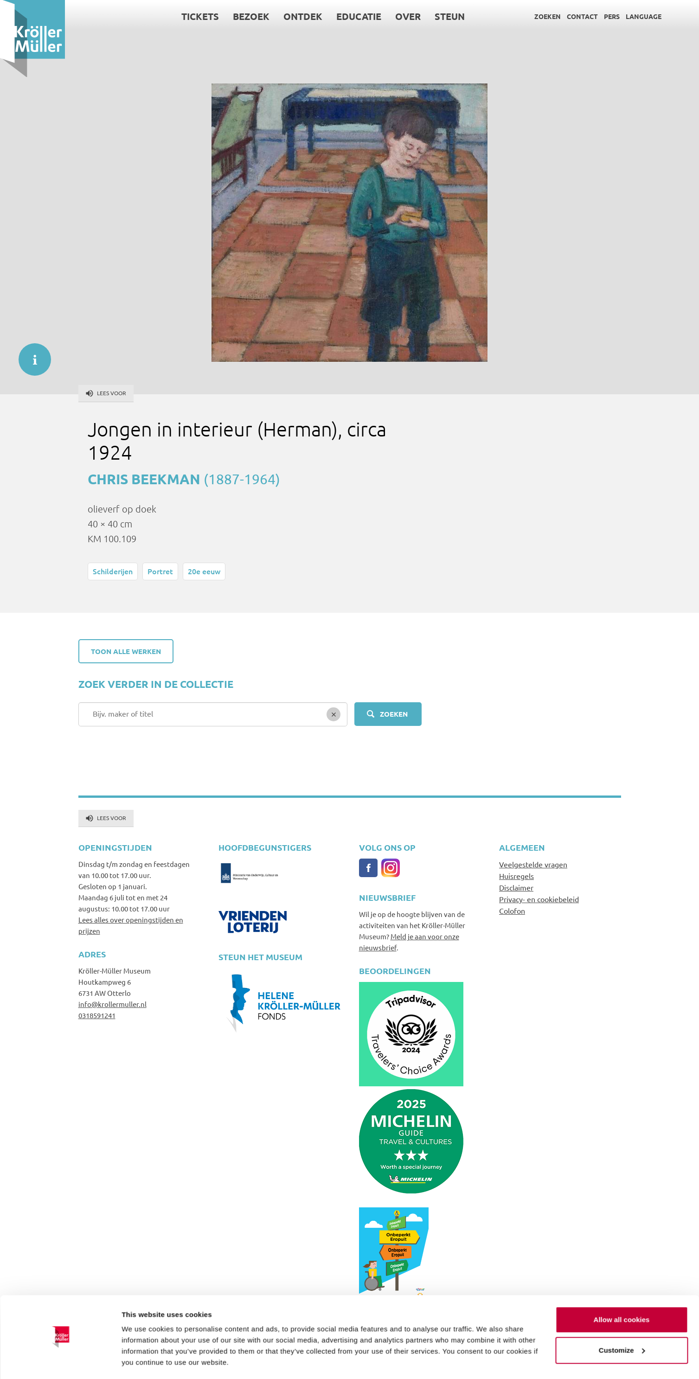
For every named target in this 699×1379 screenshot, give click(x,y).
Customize (622, 1323)
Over (408, 16)
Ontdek (302, 16)
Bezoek (251, 16)
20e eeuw (204, 571)
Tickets (200, 16)
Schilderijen (113, 571)
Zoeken (547, 16)
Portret (160, 571)
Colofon (512, 910)
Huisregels (516, 875)
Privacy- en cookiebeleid (539, 899)
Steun (450, 16)
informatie (30, 354)
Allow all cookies (622, 1292)
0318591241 (96, 1015)
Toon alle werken (126, 651)
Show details (143, 1361)
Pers (612, 16)
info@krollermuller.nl (112, 1004)
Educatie (358, 16)
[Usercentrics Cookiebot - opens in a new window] (60, 1361)
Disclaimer (516, 887)
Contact (582, 16)
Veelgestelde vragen (533, 864)
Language (643, 16)
